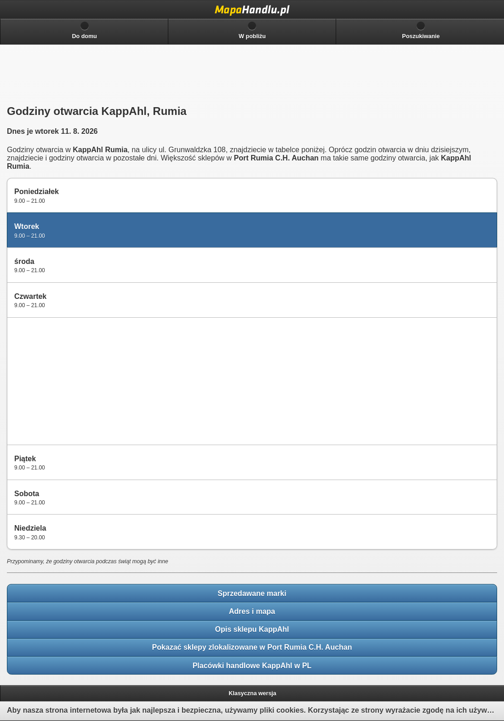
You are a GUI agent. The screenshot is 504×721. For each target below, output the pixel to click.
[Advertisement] (79, 380)
